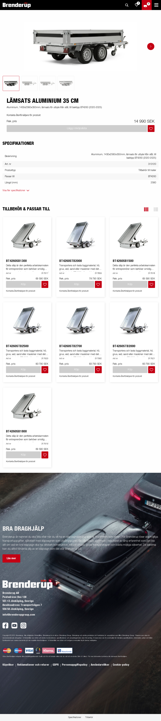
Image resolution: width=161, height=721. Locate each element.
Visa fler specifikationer (13, 190)
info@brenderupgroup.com (18, 614)
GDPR (56, 664)
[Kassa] (147, 5)
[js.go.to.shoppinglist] (137, 5)
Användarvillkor (100, 664)
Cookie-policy (121, 664)
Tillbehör (89, 717)
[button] (146, 209)
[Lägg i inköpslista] (151, 128)
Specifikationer (74, 717)
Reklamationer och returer (33, 664)
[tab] (11, 83)
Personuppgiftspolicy (75, 664)
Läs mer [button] (11, 558)
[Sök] (126, 5)
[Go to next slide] (150, 46)
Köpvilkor (8, 664)
